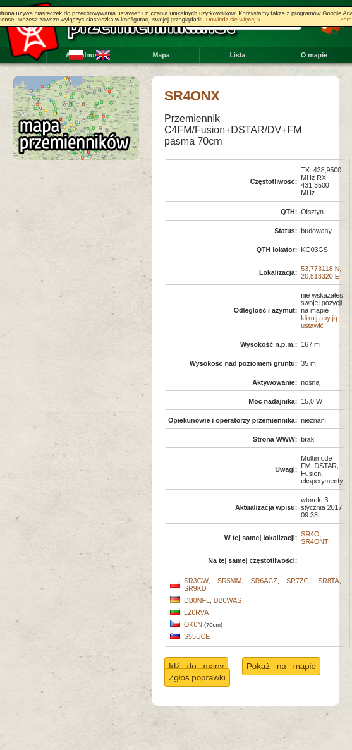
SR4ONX (192, 96)
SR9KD (195, 588)
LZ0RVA (196, 612)
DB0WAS (228, 600)
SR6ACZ (264, 580)
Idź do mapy (196, 666)
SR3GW (196, 580)
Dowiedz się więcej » (233, 19)
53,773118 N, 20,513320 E (321, 272)
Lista (238, 55)
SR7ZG (297, 580)
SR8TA (328, 580)
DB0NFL (197, 600)
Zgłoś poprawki (314, 71)
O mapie (314, 55)
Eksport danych (161, 71)
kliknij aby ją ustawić (319, 321)
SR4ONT (314, 541)
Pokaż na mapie (281, 666)
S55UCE (197, 636)
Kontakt (237, 71)
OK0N (193, 624)
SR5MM (229, 580)
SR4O (310, 534)
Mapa (160, 55)
